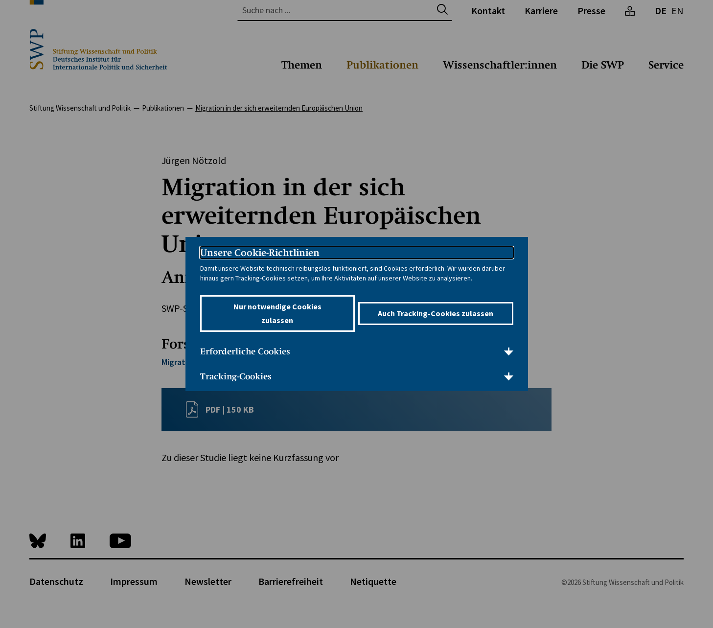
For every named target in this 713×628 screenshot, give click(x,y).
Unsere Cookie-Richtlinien (260, 252)
